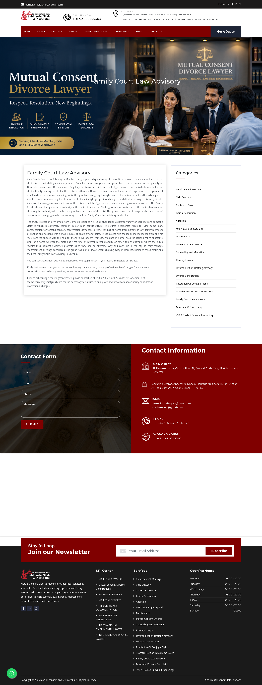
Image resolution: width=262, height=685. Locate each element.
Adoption (181, 220)
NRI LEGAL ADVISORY (110, 579)
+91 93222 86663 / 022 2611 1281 (171, 423)
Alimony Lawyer (184, 260)
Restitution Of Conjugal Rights (192, 283)
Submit (32, 424)
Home (29, 31)
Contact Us (156, 31)
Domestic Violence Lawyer (190, 307)
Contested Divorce (186, 205)
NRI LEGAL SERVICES (109, 600)
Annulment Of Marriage (188, 189)
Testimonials (121, 31)
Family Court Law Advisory (190, 299)
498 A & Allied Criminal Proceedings (195, 315)
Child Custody (183, 197)
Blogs (139, 31)
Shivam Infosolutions (230, 679)
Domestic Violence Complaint (152, 664)
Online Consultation (95, 31)
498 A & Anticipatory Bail (189, 228)
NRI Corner (57, 31)
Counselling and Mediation (190, 252)
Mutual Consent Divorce (189, 244)
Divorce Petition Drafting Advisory (194, 267)
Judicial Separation (186, 213)
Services (73, 31)
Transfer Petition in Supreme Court (195, 291)
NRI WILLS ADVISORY (110, 594)
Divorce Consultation (187, 275)
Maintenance (183, 236)
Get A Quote (226, 31)
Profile (41, 31)
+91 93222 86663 (87, 19)
